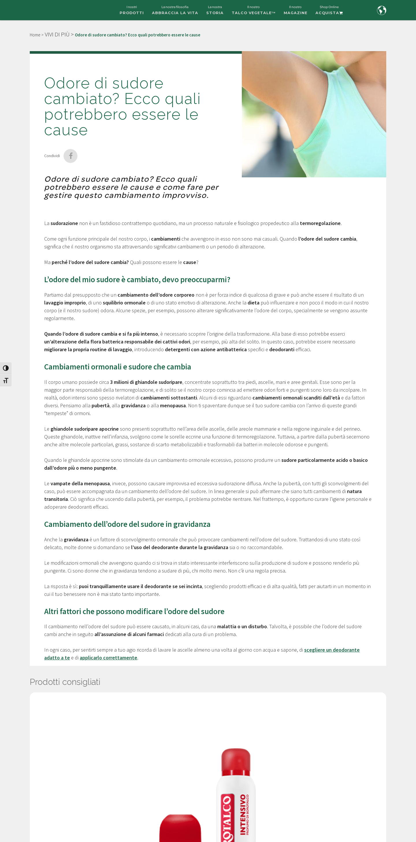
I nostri (132, 12)
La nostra (215, 12)
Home (35, 35)
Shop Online (329, 12)
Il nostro (254, 12)
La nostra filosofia (175, 12)
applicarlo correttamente (108, 657)
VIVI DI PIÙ (57, 34)
